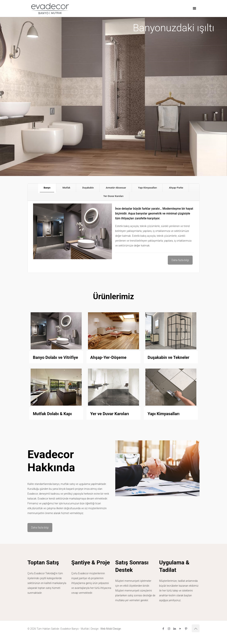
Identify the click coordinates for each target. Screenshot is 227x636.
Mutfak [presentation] (66, 187)
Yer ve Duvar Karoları (109, 413)
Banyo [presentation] (47, 187)
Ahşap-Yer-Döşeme (108, 357)
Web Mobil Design (110, 628)
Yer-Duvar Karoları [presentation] (113, 196)
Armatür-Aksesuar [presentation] (116, 187)
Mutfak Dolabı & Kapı (52, 413)
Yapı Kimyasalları (164, 413)
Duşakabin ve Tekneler (168, 357)
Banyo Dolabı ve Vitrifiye (55, 357)
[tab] (47, 188)
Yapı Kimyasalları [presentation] (147, 187)
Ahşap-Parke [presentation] (176, 187)
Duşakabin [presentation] (88, 187)
